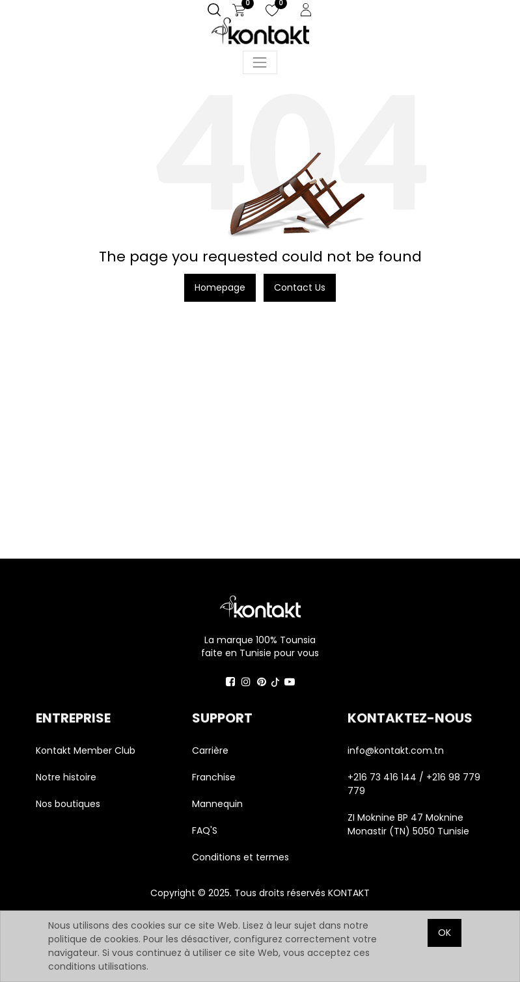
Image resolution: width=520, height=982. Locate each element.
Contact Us (299, 287)
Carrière (210, 750)
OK (444, 932)
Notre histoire (66, 777)
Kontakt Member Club (85, 750)
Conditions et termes (240, 857)
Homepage (220, 287)
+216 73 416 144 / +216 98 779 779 (414, 784)
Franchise (214, 777)
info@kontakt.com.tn (397, 750)
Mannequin (218, 803)
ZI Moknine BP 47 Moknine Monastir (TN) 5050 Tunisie (408, 824)
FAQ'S (204, 830)
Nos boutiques (68, 803)
